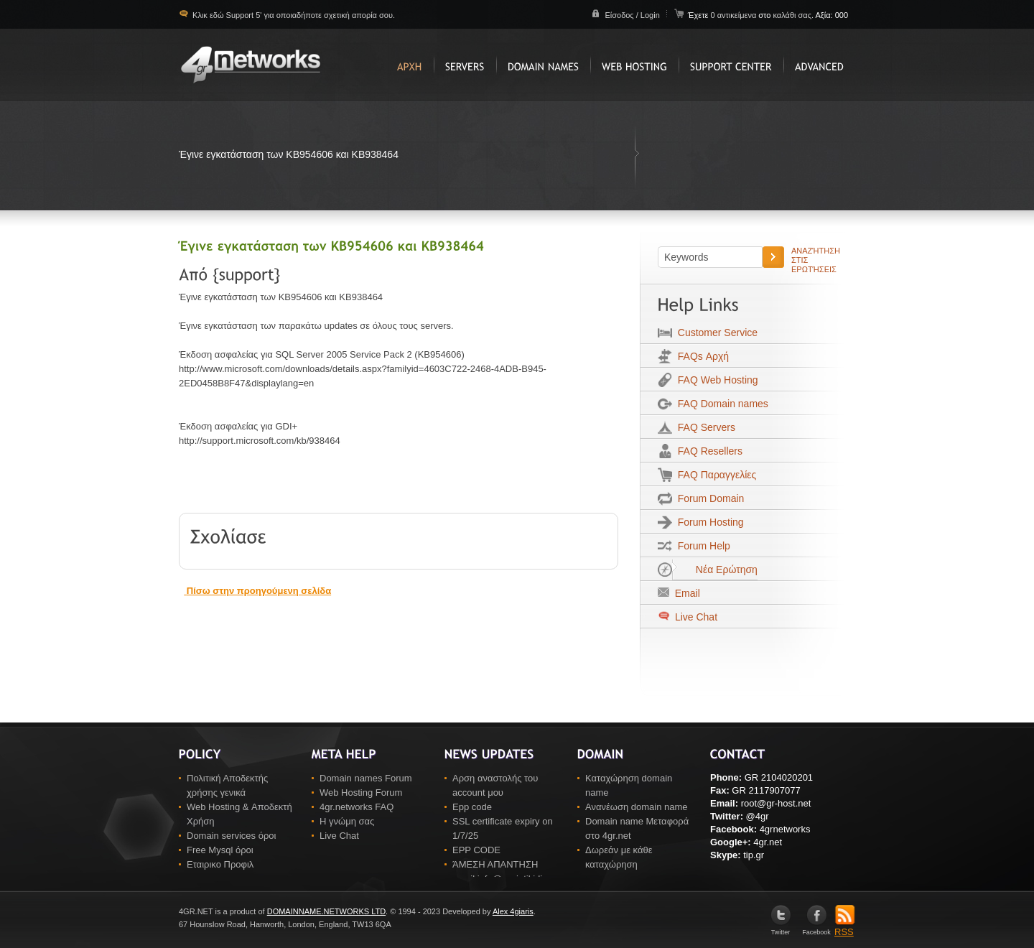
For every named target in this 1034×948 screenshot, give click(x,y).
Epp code (472, 806)
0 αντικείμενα (734, 15)
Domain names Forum (366, 778)
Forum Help (701, 546)
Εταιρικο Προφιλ (220, 864)
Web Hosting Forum (361, 792)
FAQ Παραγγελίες (714, 474)
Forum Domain (708, 498)
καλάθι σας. (793, 15)
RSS (844, 927)
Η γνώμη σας (347, 821)
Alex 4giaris (513, 911)
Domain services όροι (231, 835)
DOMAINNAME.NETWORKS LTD (326, 911)
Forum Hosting (708, 522)
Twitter (780, 929)
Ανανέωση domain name (636, 806)
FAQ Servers (703, 427)
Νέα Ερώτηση (715, 569)
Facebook (816, 929)
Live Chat (694, 617)
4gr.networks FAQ (356, 806)
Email (684, 593)
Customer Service (715, 332)
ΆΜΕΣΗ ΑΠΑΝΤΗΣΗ (495, 864)
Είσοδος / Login (632, 15)
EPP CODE (476, 850)
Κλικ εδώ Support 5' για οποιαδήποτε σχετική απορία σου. (292, 15)
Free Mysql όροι (220, 850)
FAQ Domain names (720, 403)
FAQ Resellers (707, 451)
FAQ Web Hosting (715, 380)
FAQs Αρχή (700, 356)
